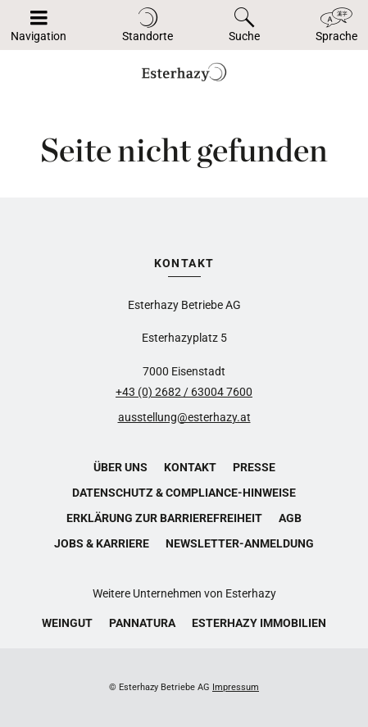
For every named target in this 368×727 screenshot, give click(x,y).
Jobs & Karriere (101, 543)
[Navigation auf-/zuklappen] (38, 25)
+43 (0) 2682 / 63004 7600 (184, 391)
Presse (254, 467)
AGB (290, 518)
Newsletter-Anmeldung (240, 543)
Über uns (120, 467)
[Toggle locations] (147, 25)
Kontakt (190, 467)
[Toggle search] (244, 25)
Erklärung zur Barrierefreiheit (164, 518)
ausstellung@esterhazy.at (184, 417)
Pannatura (142, 622)
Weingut (67, 622)
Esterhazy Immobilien (259, 622)
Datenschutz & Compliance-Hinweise (184, 492)
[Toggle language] (336, 25)
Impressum (235, 687)
